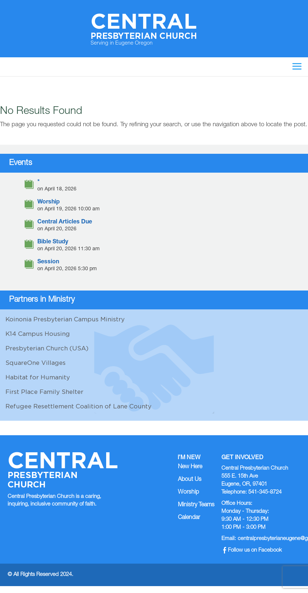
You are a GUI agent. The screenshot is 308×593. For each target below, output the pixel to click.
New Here (190, 467)
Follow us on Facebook (252, 550)
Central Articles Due (64, 222)
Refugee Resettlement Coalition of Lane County (78, 406)
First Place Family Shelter (44, 391)
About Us (189, 480)
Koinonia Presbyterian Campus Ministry (65, 319)
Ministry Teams (196, 505)
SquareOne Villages (35, 362)
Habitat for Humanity (37, 377)
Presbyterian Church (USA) (46, 348)
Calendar (189, 518)
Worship (48, 202)
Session (48, 262)
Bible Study (52, 242)
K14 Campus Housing (37, 333)
